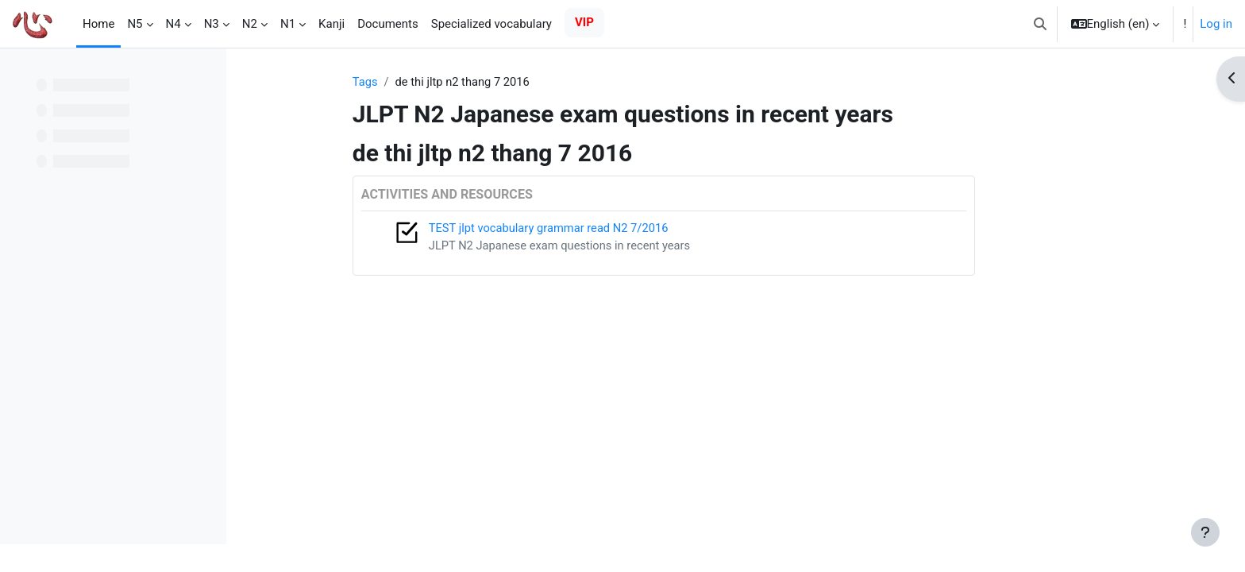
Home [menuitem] (98, 24)
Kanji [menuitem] (331, 24)
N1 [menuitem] (287, 24)
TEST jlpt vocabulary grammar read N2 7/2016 (610, 229)
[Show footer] (1205, 532)
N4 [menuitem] (173, 24)
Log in (1216, 24)
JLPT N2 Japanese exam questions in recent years (622, 246)
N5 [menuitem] (134, 24)
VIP (584, 22)
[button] (1040, 24)
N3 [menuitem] (211, 24)
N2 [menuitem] (249, 24)
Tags (424, 82)
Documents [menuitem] (387, 24)
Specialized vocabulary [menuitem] (491, 24)
